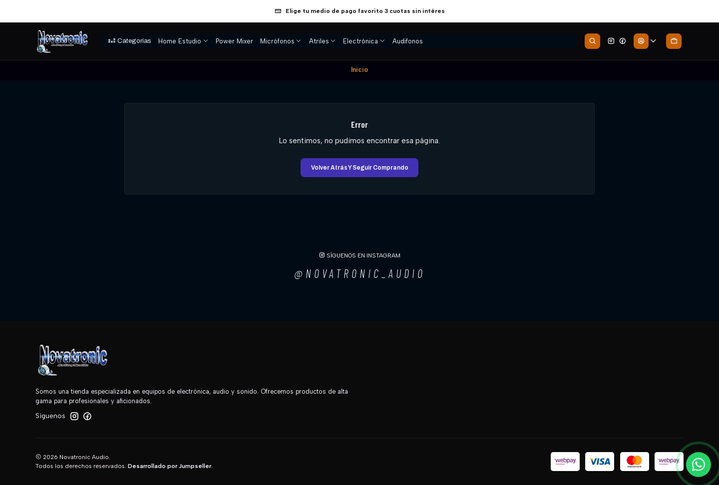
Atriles (323, 41)
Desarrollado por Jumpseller (169, 466)
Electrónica (364, 41)
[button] (129, 41)
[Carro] (673, 40)
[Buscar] (592, 40)
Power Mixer (234, 41)
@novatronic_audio (359, 273)
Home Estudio (183, 41)
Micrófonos (281, 41)
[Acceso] (645, 40)
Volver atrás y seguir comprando (359, 167)
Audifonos (407, 41)
